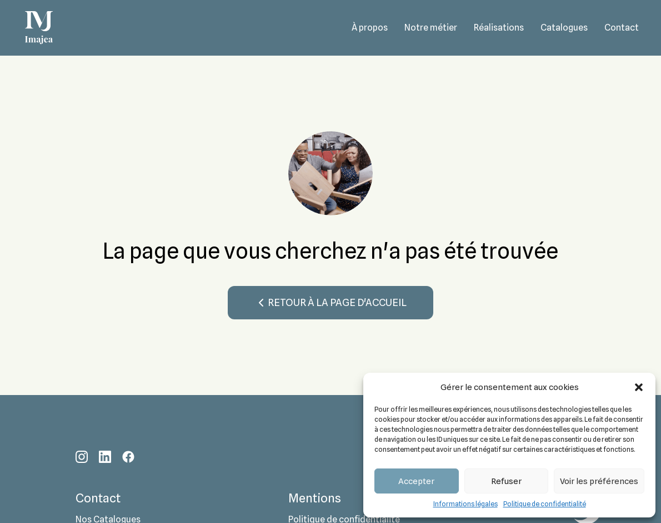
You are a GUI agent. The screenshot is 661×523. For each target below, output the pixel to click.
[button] (638, 387)
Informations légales (465, 504)
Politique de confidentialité (544, 504)
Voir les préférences (599, 481)
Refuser (506, 481)
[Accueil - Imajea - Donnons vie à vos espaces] (39, 28)
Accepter (416, 481)
